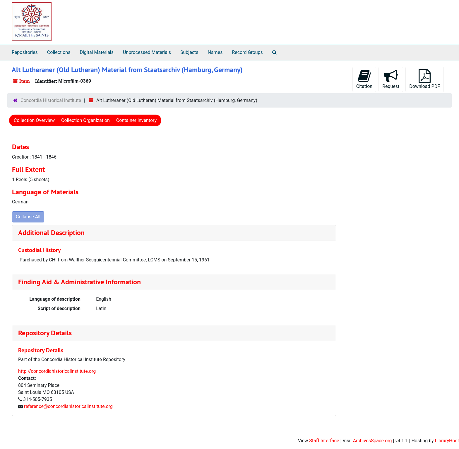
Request (390, 79)
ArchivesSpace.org (372, 440)
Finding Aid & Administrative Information (79, 281)
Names (215, 52)
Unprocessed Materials (147, 52)
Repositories (25, 52)
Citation (364, 79)
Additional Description (51, 232)
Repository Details (45, 332)
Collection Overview (34, 120)
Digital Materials (97, 52)
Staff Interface (324, 440)
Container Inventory (136, 120)
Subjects (189, 52)
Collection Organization (85, 120)
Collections (59, 52)
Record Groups (247, 52)
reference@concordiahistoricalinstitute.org (68, 406)
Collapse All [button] (28, 217)
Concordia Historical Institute (50, 100)
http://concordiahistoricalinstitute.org (57, 371)
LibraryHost (447, 440)
